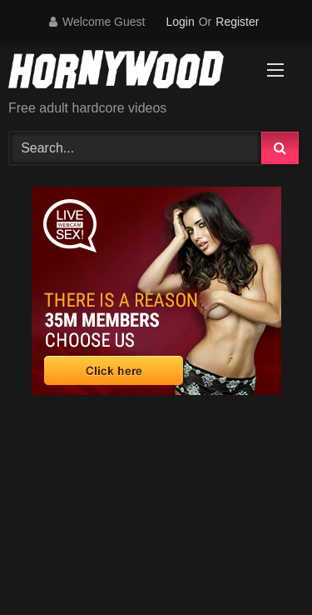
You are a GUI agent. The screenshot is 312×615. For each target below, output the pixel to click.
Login (180, 21)
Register (237, 21)
